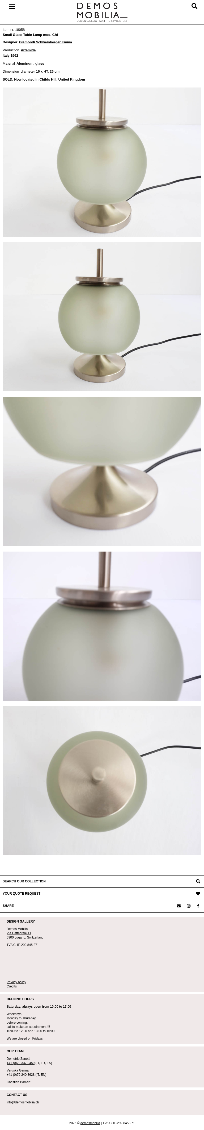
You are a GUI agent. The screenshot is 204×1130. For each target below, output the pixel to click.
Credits (12, 986)
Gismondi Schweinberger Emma (45, 42)
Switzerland (35, 937)
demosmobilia (90, 1123)
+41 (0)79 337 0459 (21, 1063)
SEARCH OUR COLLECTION (24, 881)
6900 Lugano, (17, 937)
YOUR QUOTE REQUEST (21, 893)
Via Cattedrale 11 (19, 933)
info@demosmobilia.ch (23, 1102)
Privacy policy (16, 982)
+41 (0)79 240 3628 (21, 1075)
